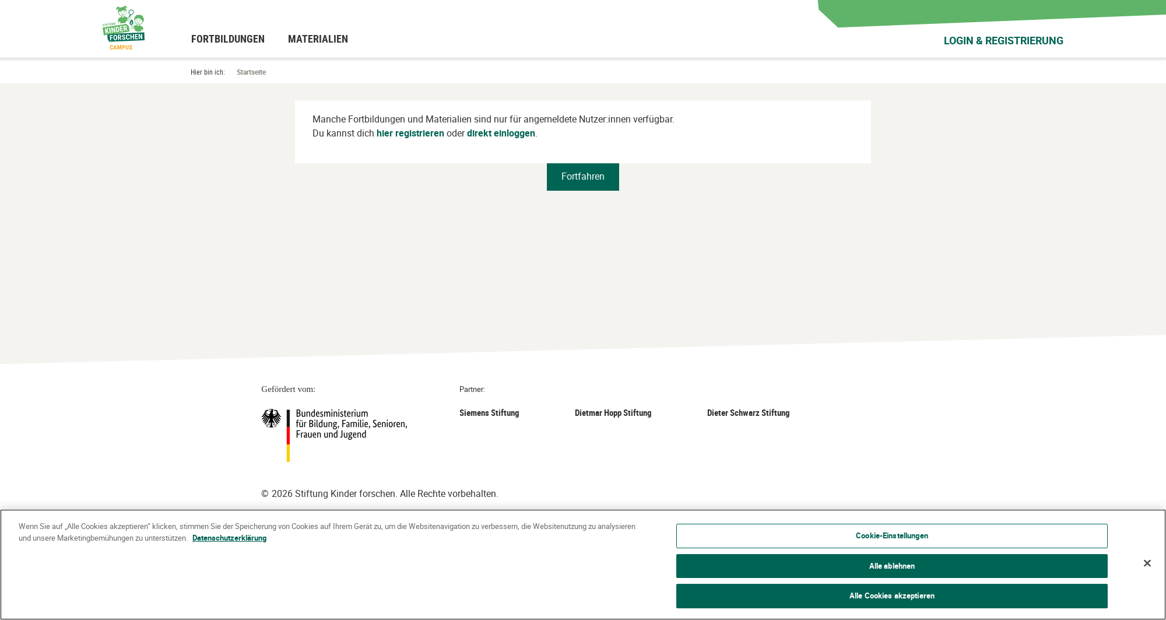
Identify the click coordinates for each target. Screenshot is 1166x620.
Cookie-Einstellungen (892, 535)
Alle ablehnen (892, 566)
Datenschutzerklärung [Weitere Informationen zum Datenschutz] (229, 538)
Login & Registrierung (1003, 40)
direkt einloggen (501, 133)
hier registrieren (410, 133)
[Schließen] (1147, 563)
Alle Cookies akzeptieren (892, 595)
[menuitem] (228, 38)
